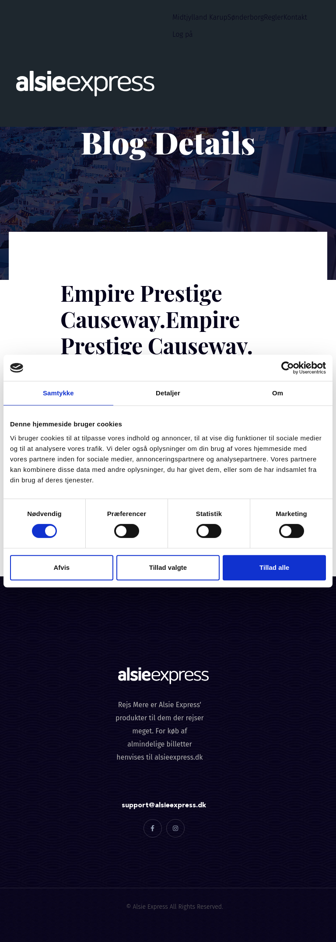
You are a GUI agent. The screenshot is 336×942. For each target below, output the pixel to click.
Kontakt (295, 17)
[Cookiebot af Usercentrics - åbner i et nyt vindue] (287, 367)
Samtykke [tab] (58, 393)
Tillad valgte (168, 567)
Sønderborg (246, 17)
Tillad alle (274, 567)
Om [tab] (277, 393)
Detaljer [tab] (168, 393)
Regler (274, 17)
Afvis (61, 567)
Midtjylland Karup (200, 17)
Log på (182, 34)
